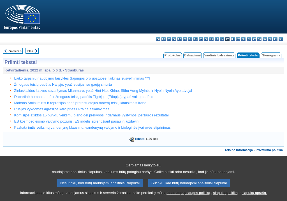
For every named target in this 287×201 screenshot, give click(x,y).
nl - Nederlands (243, 39)
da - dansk (174, 39)
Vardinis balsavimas (219, 55)
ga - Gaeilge (206, 39)
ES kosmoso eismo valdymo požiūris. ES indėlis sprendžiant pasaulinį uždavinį (77, 121)
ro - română (259, 39)
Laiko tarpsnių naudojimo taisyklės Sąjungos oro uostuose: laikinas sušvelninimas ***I (82, 78)
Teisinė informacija (239, 150)
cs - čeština (169, 39)
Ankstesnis (14, 50)
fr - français (201, 39)
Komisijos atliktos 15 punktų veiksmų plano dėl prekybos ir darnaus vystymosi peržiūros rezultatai (91, 115)
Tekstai (140, 138)
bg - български (158, 39)
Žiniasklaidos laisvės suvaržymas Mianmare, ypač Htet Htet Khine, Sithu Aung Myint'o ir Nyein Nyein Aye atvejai (103, 90)
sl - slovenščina (270, 39)
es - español (163, 39)
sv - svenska (281, 39)
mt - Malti (238, 39)
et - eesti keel (185, 39)
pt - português (254, 39)
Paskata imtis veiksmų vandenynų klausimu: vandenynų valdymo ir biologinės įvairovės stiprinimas (92, 127)
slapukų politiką (225, 197)
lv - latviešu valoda (222, 39)
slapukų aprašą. (254, 197)
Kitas (30, 50)
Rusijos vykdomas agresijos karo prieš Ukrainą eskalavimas (61, 109)
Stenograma (271, 55)
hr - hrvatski (211, 39)
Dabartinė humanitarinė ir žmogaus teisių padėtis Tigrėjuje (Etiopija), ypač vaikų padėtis (83, 97)
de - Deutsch (179, 39)
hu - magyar (233, 39)
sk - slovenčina (265, 39)
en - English (195, 39)
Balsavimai (192, 55)
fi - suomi (275, 39)
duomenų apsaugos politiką (188, 197)
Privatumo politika (269, 150)
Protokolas (173, 55)
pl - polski (249, 39)
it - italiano (217, 39)
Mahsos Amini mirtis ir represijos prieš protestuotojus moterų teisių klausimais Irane (80, 103)
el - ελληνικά (190, 39)
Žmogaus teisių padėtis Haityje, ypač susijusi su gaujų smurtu (63, 84)
